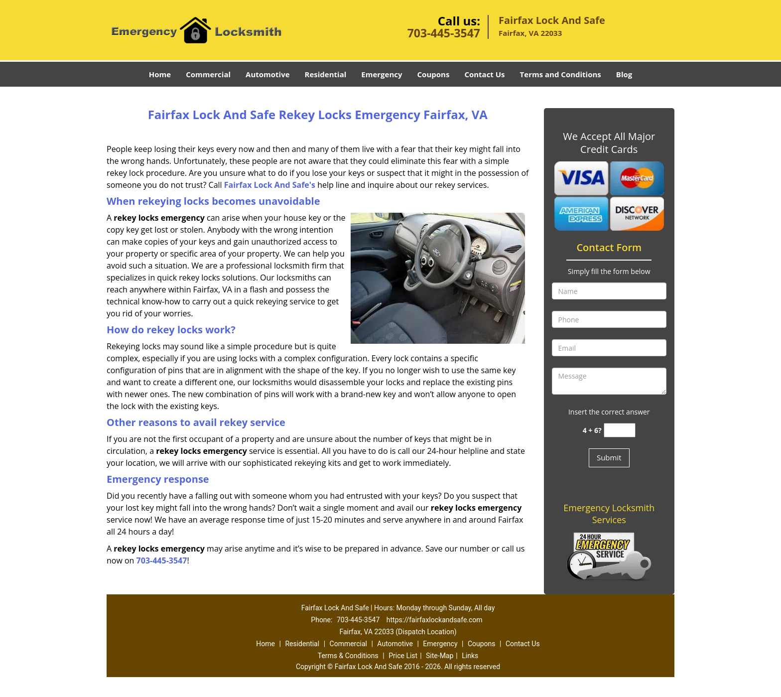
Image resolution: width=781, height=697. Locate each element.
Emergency (381, 74)
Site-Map (439, 656)
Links (470, 656)
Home (160, 74)
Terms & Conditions (348, 656)
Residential (326, 74)
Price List (403, 656)
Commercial (208, 74)
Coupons (433, 74)
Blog (624, 74)
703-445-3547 (443, 33)
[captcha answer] (620, 430)
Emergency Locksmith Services (608, 514)
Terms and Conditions (560, 74)
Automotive (268, 74)
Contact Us (484, 74)
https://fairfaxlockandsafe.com (435, 620)
